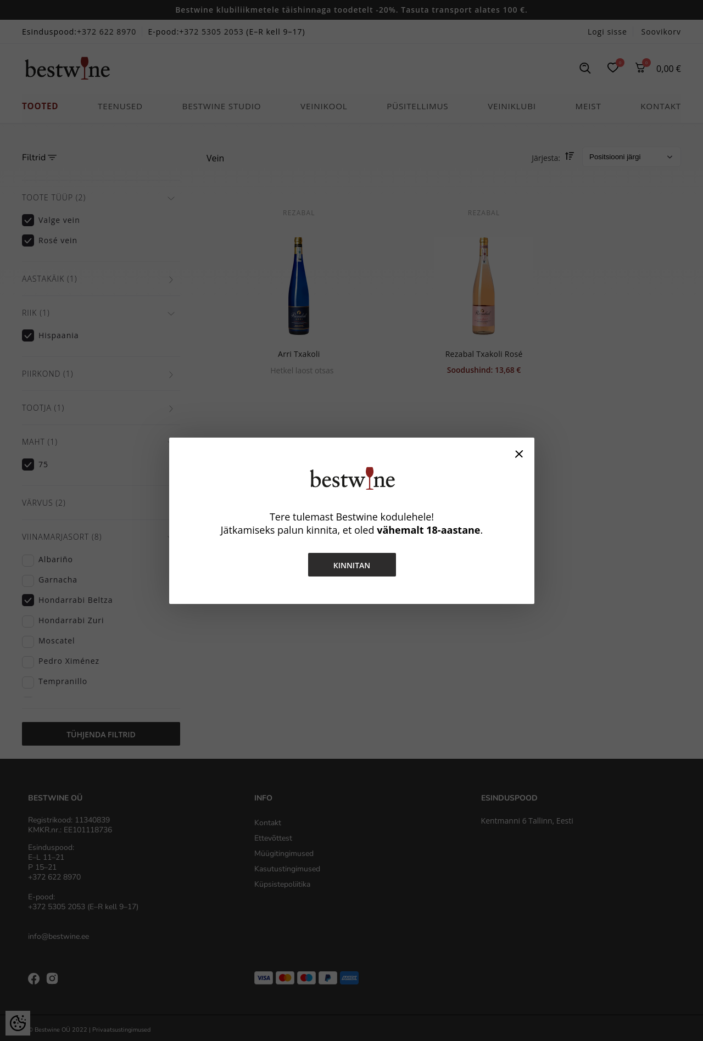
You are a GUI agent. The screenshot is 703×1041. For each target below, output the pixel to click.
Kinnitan (351, 565)
